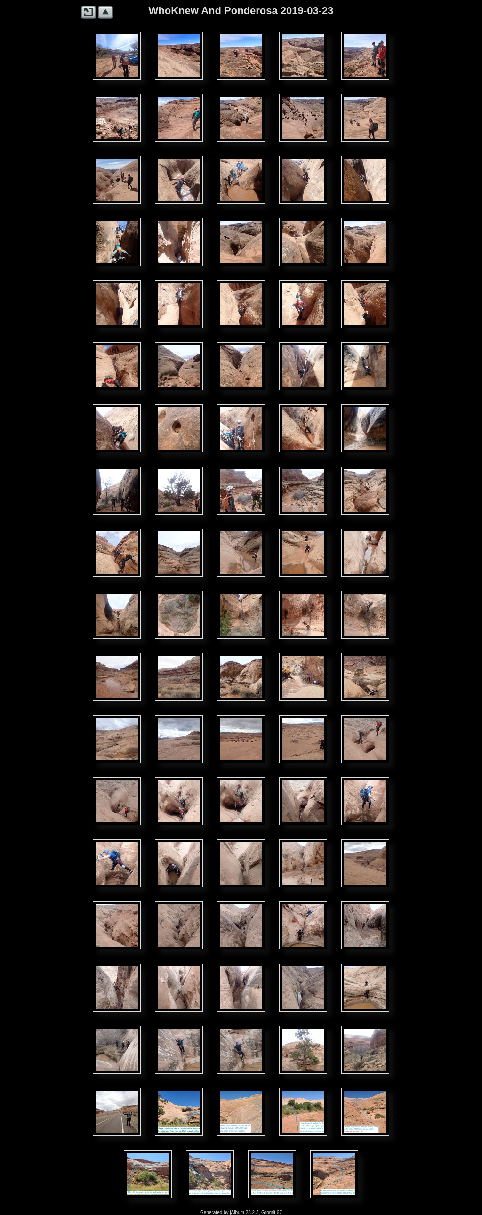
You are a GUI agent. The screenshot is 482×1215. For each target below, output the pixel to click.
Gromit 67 (271, 1212)
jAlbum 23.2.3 (244, 1212)
